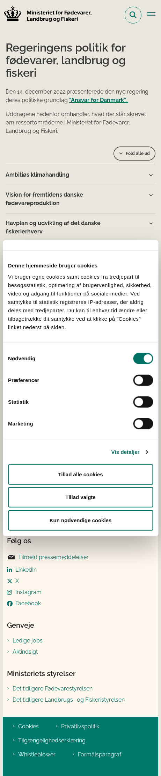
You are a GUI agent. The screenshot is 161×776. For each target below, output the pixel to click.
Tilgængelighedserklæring (52, 740)
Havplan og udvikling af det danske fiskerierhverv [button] (53, 227)
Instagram (28, 592)
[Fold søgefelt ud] (133, 15)
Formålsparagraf (99, 754)
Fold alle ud (138, 153)
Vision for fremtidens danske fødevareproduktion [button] (44, 198)
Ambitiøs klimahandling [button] (37, 174)
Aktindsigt (25, 651)
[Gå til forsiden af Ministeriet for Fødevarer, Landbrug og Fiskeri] (46, 15)
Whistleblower (37, 754)
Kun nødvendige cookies (81, 520)
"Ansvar (80, 100)
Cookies (28, 726)
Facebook (28, 603)
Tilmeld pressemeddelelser (48, 557)
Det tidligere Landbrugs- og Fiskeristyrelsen (69, 699)
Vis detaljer (125, 452)
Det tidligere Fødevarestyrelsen (53, 688)
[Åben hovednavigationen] (154, 15)
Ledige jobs (28, 640)
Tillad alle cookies (80, 474)
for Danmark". (109, 100)
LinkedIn (26, 569)
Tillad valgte (80, 497)
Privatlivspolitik (80, 726)
